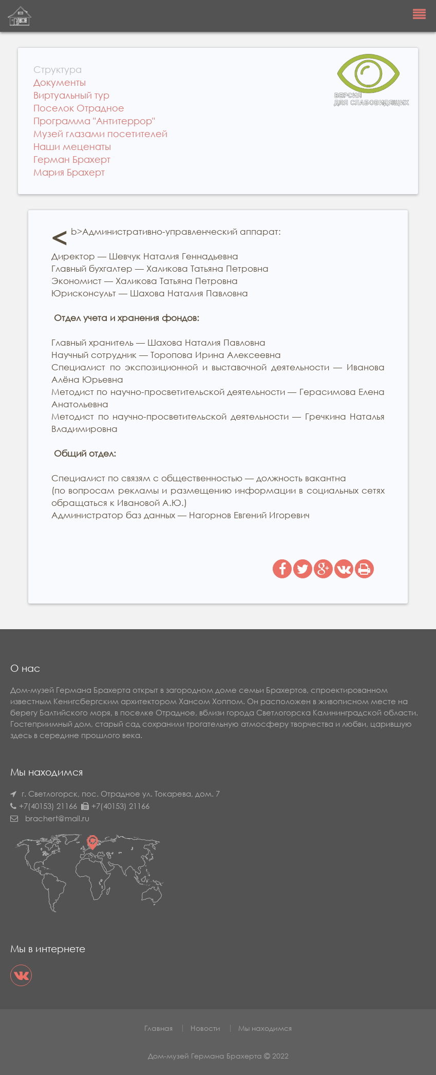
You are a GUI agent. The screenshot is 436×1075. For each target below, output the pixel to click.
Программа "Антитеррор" (94, 120)
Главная (158, 1028)
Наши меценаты (72, 146)
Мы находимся (265, 1028)
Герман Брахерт (71, 159)
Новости (205, 1028)
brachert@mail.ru (57, 818)
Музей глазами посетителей (100, 133)
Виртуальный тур (71, 95)
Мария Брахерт (69, 172)
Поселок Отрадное (78, 108)
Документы (59, 82)
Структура (57, 69)
